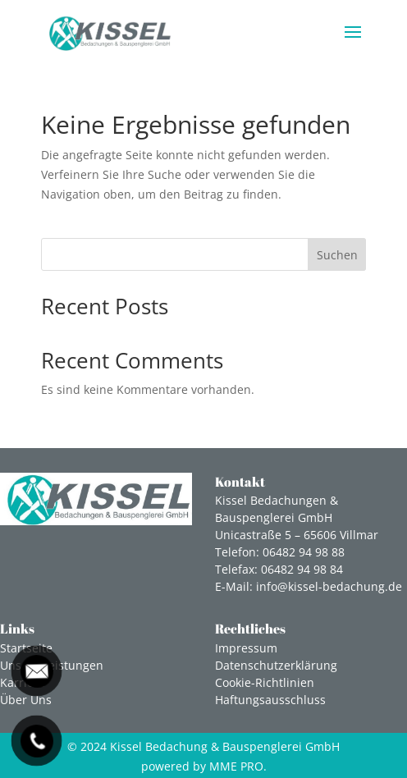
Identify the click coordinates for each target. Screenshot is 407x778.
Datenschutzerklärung (276, 665)
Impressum (246, 648)
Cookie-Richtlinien (264, 682)
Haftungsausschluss (270, 699)
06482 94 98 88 (304, 552)
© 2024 (203, 746)
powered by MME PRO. (204, 766)
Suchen (337, 255)
